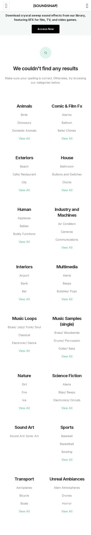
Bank (24, 283)
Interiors (24, 266)
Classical (24, 335)
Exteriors (24, 157)
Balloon (67, 122)
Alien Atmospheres (67, 487)
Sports (66, 427)
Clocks (66, 182)
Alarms (67, 115)
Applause (24, 218)
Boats (24, 503)
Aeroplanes (24, 487)
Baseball (67, 436)
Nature (24, 375)
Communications (67, 239)
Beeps (67, 283)
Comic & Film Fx (67, 106)
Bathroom (67, 166)
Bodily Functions (24, 234)
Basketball (67, 444)
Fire (24, 392)
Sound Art (24, 427)
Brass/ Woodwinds (67, 332)
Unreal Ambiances (66, 479)
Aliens (67, 384)
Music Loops (24, 318)
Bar (24, 291)
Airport (24, 275)
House (67, 157)
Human (24, 209)
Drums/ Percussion (67, 340)
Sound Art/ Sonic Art (24, 436)
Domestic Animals (24, 130)
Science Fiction (67, 375)
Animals (24, 106)
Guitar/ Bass (67, 348)
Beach (24, 166)
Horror (67, 503)
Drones (67, 495)
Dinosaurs (24, 122)
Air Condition (67, 224)
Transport (24, 479)
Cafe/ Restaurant (24, 174)
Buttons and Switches (67, 174)
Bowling (66, 452)
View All (24, 138)
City (24, 182)
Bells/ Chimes (67, 130)
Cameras (67, 232)
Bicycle (24, 495)
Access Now (45, 28)
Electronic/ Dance (24, 343)
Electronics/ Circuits (66, 400)
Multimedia (67, 266)
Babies (24, 226)
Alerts (67, 275)
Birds (24, 115)
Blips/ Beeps (66, 392)
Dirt (24, 384)
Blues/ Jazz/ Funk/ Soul (24, 327)
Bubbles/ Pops (67, 291)
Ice (24, 400)
